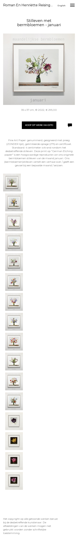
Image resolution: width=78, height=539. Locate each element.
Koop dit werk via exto (39, 125)
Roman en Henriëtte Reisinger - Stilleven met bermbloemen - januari (30, 5)
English (62, 5)
